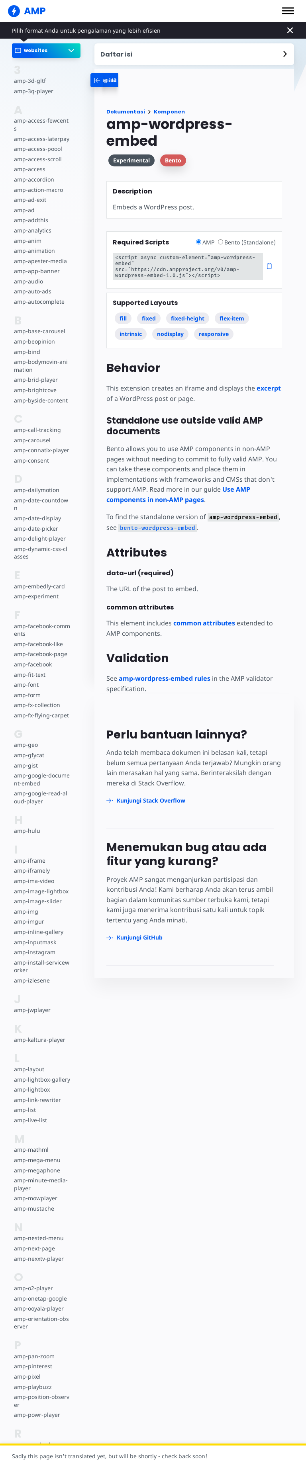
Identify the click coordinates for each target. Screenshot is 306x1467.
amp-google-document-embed (41, 771)
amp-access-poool (37, 141)
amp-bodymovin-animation (40, 358)
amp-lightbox (31, 1082)
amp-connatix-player (41, 442)
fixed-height (187, 312)
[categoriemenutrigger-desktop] (121, 80)
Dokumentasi (125, 111)
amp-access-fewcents (42, 120)
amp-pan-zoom (34, 1348)
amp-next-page (34, 1240)
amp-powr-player (36, 1407)
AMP (208, 242)
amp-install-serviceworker (40, 958)
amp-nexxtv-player (38, 1250)
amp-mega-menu (36, 1152)
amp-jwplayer (32, 1002)
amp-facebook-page (40, 646)
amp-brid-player (35, 372)
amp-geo (25, 737)
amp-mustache (33, 1200)
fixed (149, 312)
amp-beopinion (34, 333)
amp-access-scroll (37, 151)
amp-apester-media (39, 253)
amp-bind (26, 344)
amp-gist (25, 757)
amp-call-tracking (36, 422)
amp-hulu (26, 823)
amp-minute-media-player (42, 1176)
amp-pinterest (32, 1358)
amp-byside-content (40, 392)
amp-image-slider (37, 893)
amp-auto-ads (32, 283)
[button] (288, 11)
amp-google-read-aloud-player (41, 789)
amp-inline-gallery (37, 924)
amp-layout (29, 1061)
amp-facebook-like (38, 636)
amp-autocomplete (39, 293)
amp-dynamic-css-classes (41, 545)
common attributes (204, 617)
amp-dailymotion (36, 482)
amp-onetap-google (40, 1290)
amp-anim (27, 232)
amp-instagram (34, 944)
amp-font (26, 677)
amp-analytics (32, 222)
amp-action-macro (38, 182)
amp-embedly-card (38, 578)
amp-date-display (36, 510)
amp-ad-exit (29, 192)
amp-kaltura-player (39, 1031)
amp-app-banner (36, 263)
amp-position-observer (41, 1393)
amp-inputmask (34, 934)
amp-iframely (31, 863)
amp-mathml (31, 1142)
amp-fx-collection (36, 697)
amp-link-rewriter (36, 1092)
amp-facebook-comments (42, 622)
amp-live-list (30, 1112)
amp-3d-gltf (29, 80)
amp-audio (28, 273)
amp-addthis (30, 212)
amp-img (25, 903)
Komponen (169, 111)
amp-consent (31, 452)
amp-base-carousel (39, 323)
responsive (214, 328)
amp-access (29, 161)
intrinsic (131, 328)
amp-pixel (27, 1368)
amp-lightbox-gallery (41, 1071)
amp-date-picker (35, 520)
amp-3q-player (33, 91)
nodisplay (170, 328)
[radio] (200, 241)
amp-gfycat (28, 747)
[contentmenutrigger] (194, 54)
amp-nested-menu (38, 1230)
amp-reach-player (37, 1436)
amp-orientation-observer (41, 1314)
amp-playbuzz (32, 1379)
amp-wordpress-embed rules (164, 672)
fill (123, 312)
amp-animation (34, 243)
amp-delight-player (39, 531)
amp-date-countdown (40, 496)
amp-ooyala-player (38, 1301)
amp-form (27, 687)
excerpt (267, 382)
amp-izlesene (31, 972)
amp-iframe (29, 852)
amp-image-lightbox (40, 883)
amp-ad (24, 202)
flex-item (232, 312)
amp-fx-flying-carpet (40, 707)
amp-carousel (31, 432)
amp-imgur (28, 914)
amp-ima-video (33, 873)
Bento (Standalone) (247, 242)
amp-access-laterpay (41, 131)
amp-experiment (36, 588)
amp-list (24, 1102)
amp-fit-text (29, 666)
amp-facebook (32, 656)
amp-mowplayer (35, 1190)
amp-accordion (33, 171)
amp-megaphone (36, 1162)
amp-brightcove (34, 382)
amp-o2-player (33, 1280)
